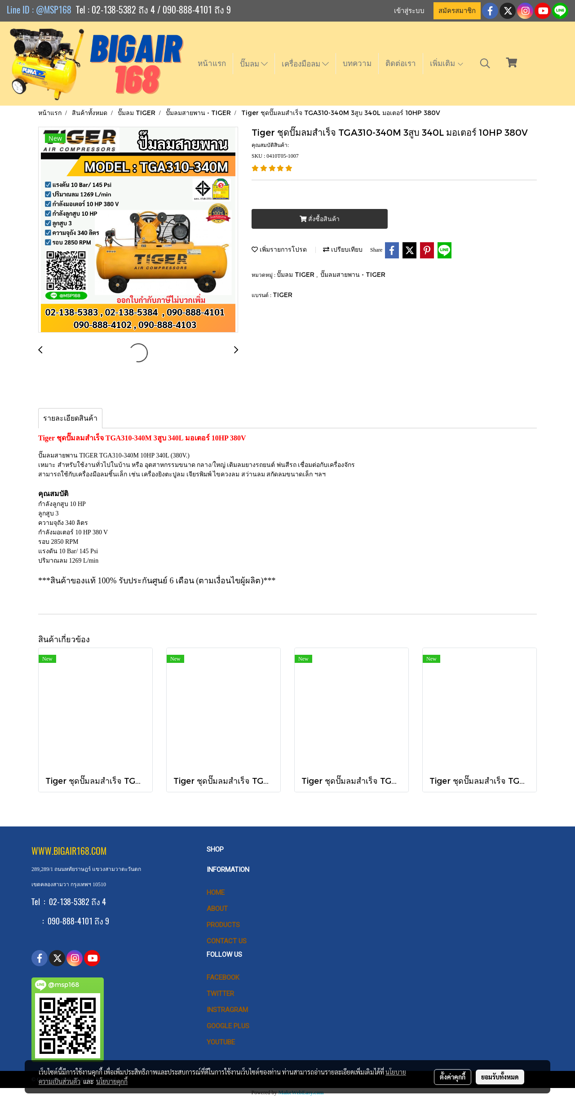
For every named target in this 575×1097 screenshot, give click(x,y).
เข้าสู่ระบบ (409, 11)
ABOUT (217, 909)
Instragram (227, 1010)
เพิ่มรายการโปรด (279, 249)
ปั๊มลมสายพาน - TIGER (352, 274)
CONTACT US (227, 941)
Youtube (221, 1042)
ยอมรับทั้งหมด (500, 1077)
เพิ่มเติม (447, 63)
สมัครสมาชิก (457, 11)
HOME (216, 892)
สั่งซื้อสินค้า (320, 219)
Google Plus (228, 1026)
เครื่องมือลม (305, 63)
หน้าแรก (212, 63)
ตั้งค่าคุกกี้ (452, 1077)
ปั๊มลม (254, 63)
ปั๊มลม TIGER (296, 274)
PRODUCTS (223, 925)
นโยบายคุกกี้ (112, 1081)
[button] (485, 63)
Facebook (223, 977)
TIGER (282, 294)
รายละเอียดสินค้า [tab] (70, 418)
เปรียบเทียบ (343, 249)
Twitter (220, 994)
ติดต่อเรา (400, 63)
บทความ (357, 63)
